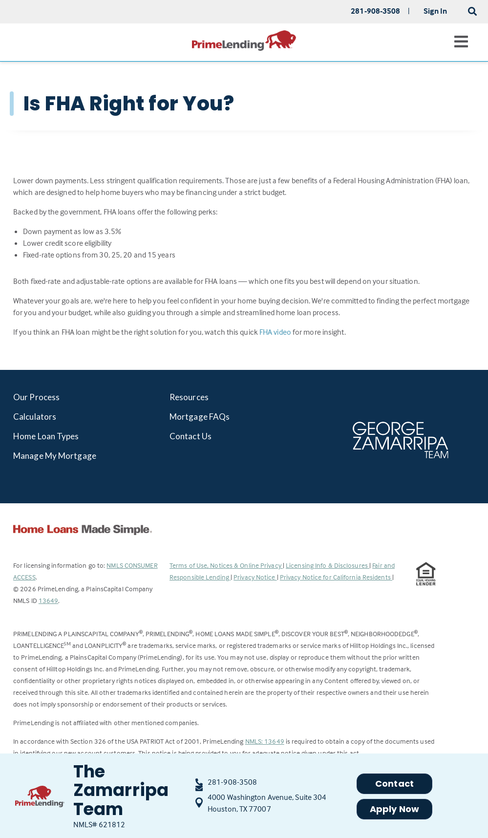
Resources (189, 397)
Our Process (36, 397)
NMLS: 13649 (264, 741)
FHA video (275, 332)
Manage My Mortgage (54, 456)
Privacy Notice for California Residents (336, 577)
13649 (49, 600)
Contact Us (191, 436)
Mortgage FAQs (200, 416)
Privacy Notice (255, 577)
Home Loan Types (46, 436)
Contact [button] (394, 783)
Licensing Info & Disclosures (327, 565)
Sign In (435, 11)
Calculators (34, 416)
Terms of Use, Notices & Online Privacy (226, 565)
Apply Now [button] (394, 809)
